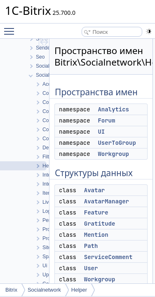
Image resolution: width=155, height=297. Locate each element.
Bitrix (11, 290)
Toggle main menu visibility (11, 28)
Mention (96, 234)
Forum (106, 120)
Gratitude (99, 223)
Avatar (94, 190)
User (91, 268)
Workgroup (113, 154)
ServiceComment (108, 257)
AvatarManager (106, 201)
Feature (96, 212)
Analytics (113, 109)
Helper (79, 290)
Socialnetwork (44, 290)
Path (91, 246)
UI (101, 131)
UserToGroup (117, 142)
